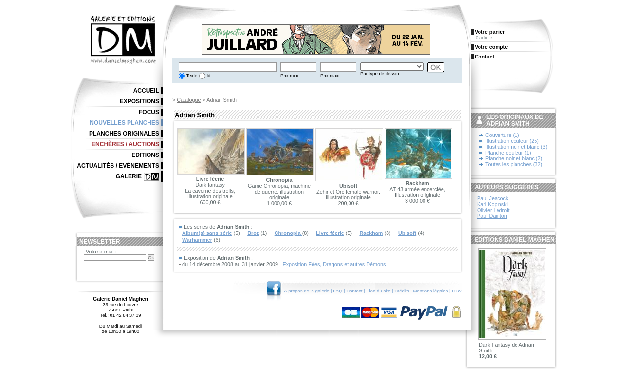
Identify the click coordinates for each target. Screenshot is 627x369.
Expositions (139, 101)
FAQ (337, 290)
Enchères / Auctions (125, 144)
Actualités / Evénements (118, 165)
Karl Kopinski (492, 204)
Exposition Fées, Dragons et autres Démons (334, 264)
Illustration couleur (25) (512, 141)
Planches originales (124, 133)
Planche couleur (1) (508, 152)
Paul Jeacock (492, 198)
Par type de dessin (379, 73)
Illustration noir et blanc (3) (516, 147)
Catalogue (189, 100)
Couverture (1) (502, 135)
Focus (149, 112)
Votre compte (491, 47)
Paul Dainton (492, 216)
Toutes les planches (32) (513, 164)
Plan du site (378, 290)
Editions (145, 155)
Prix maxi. (330, 75)
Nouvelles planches (124, 122)
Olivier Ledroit (493, 210)
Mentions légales (430, 290)
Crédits (401, 290)
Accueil (146, 90)
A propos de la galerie (307, 290)
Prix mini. (289, 75)
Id (208, 75)
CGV (457, 290)
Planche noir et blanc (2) (513, 158)
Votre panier (490, 32)
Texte (191, 75)
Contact (354, 290)
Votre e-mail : (101, 251)
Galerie (129, 176)
